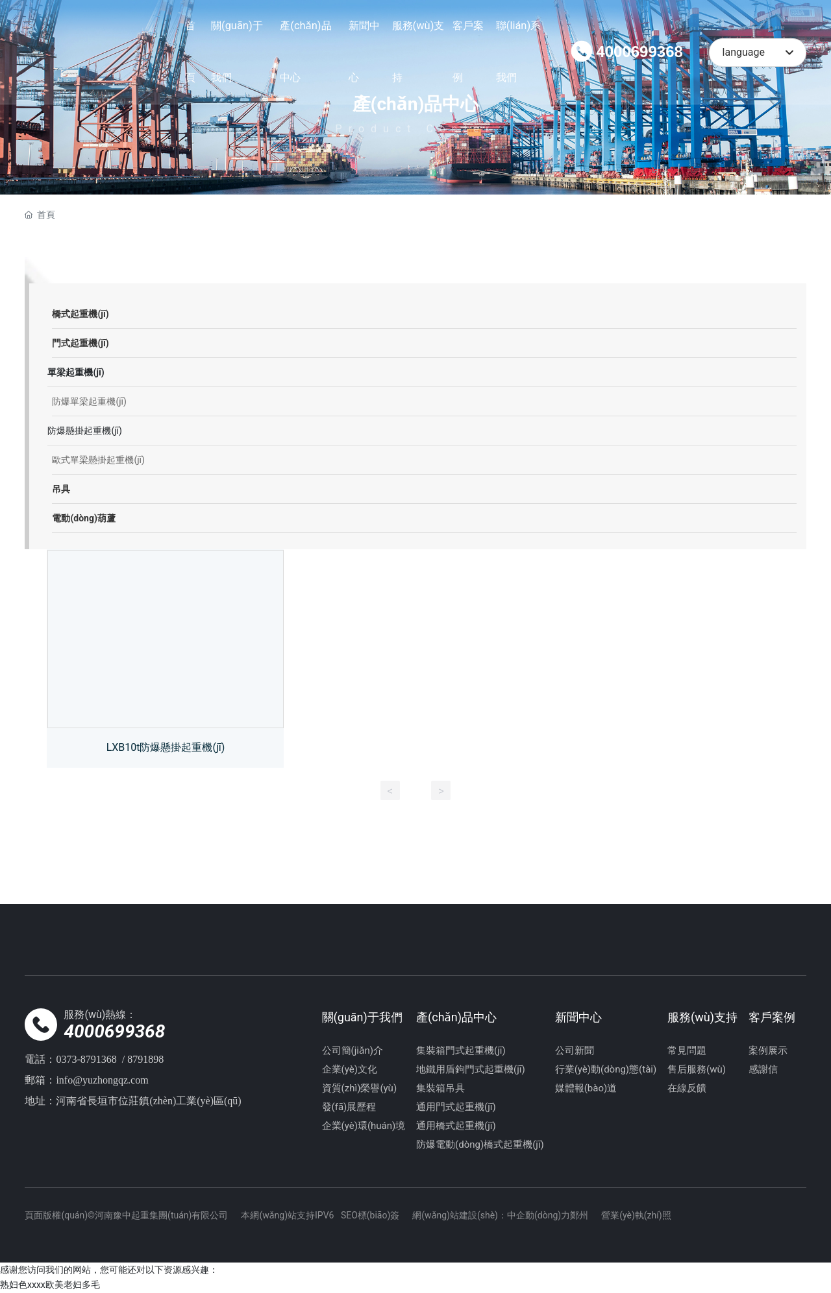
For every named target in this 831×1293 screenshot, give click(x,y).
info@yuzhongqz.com (102, 1079)
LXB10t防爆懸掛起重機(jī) (165, 747)
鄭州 (579, 1215)
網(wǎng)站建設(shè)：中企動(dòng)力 (491, 1215)
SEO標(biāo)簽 (370, 1215)
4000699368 (639, 51)
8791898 (145, 1059)
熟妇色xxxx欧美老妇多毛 (50, 1285)
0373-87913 (81, 1059)
